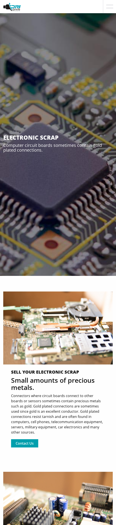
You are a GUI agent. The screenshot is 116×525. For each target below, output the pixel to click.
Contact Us (25, 443)
